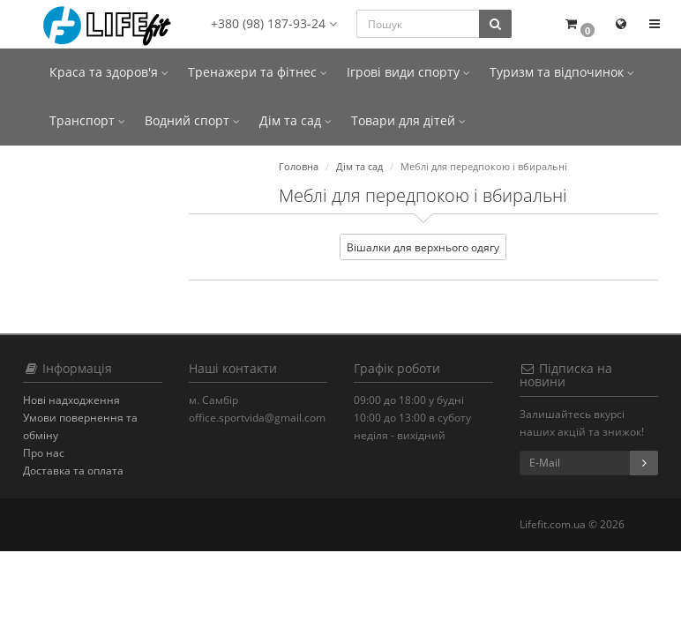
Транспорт (87, 120)
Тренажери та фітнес (257, 72)
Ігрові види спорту (408, 72)
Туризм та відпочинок (562, 72)
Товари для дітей (408, 120)
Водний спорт (192, 120)
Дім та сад (295, 120)
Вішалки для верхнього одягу (423, 247)
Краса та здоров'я (108, 72)
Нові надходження (71, 399)
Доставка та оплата (73, 470)
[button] (579, 24)
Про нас (43, 452)
